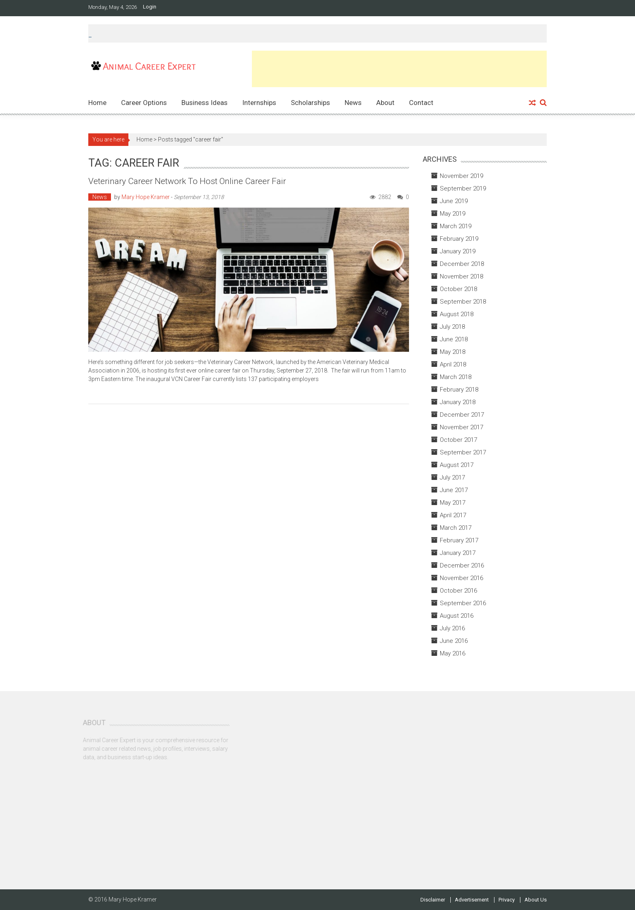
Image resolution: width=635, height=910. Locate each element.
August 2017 (456, 465)
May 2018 (452, 351)
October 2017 (458, 439)
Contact (421, 102)
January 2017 (457, 553)
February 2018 (459, 389)
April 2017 (453, 515)
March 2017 (455, 527)
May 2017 (452, 502)
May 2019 (452, 213)
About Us (535, 900)
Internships (259, 102)
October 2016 (458, 590)
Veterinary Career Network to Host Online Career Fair (187, 181)
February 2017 (459, 540)
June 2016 (454, 640)
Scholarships (310, 102)
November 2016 (461, 578)
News (353, 102)
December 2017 (462, 414)
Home (97, 102)
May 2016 (452, 653)
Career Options (144, 102)
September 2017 (463, 452)
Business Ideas (204, 102)
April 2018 (453, 364)
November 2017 (461, 427)
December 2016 (462, 565)
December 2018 (462, 264)
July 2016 (452, 628)
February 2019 (459, 238)
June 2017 (454, 490)
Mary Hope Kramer (145, 197)
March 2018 (455, 377)
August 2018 (456, 314)
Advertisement (472, 900)
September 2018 (463, 301)
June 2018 (454, 339)
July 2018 (452, 326)
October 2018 (458, 289)
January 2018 (457, 402)
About (385, 102)
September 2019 (463, 188)
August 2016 (456, 615)
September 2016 (463, 603)
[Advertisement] (399, 69)
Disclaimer (432, 900)
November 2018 (461, 276)
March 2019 (455, 226)
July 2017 (452, 477)
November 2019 (461, 176)
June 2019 (454, 201)
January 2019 (457, 251)
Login (149, 7)
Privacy (507, 900)
